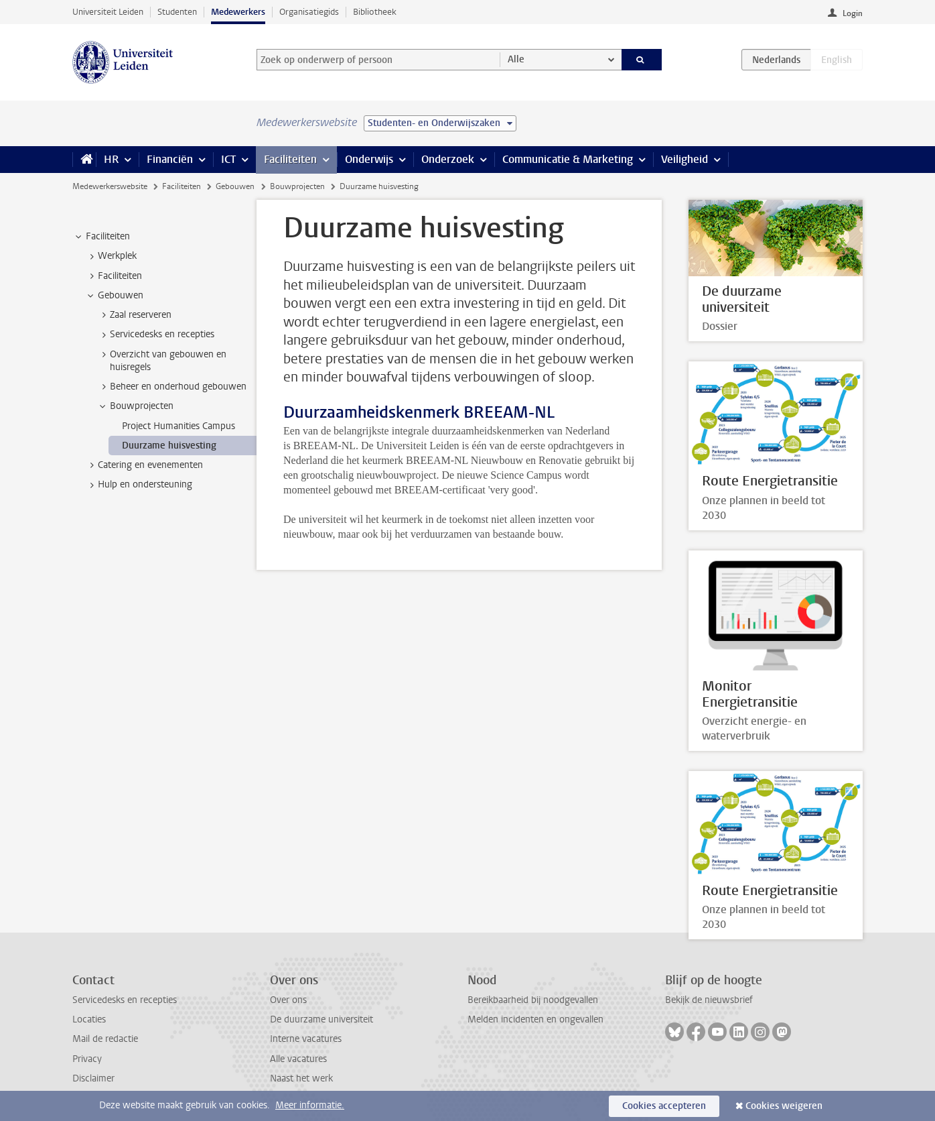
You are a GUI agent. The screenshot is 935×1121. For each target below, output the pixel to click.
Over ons (288, 1000)
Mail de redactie (105, 1038)
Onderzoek (447, 159)
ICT (228, 159)
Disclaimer (93, 1078)
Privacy (87, 1059)
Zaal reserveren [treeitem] (134, 315)
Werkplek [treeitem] (111, 256)
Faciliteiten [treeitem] (101, 236)
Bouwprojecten (297, 186)
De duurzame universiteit (321, 1019)
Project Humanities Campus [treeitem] (178, 426)
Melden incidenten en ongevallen (535, 1019)
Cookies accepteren (664, 1106)
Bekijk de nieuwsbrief (709, 1000)
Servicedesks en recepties (124, 1000)
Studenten (177, 11)
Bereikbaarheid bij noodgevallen (533, 1000)
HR (111, 159)
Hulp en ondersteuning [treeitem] (138, 484)
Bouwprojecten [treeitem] (135, 406)
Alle (516, 59)
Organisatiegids (309, 11)
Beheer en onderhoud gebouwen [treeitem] (171, 387)
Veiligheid (684, 159)
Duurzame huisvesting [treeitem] (169, 445)
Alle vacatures (298, 1059)
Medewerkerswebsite (109, 186)
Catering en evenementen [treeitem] (144, 465)
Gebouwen (235, 186)
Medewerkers (238, 11)
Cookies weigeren (783, 1106)
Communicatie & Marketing (567, 159)
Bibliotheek (375, 11)
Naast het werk (301, 1078)
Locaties (89, 1019)
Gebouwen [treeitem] (114, 295)
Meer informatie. (309, 1105)
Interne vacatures (306, 1038)
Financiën (170, 159)
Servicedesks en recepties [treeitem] (155, 334)
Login (853, 13)
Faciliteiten (290, 159)
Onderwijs (369, 159)
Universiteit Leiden (107, 11)
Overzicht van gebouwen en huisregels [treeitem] (161, 360)
